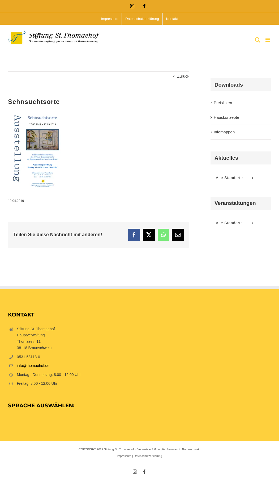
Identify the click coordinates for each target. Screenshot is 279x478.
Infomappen (224, 132)
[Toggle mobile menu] (268, 40)
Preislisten (223, 102)
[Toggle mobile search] (257, 40)
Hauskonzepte (226, 117)
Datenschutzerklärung (148, 456)
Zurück (183, 76)
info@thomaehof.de (33, 365)
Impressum (124, 456)
